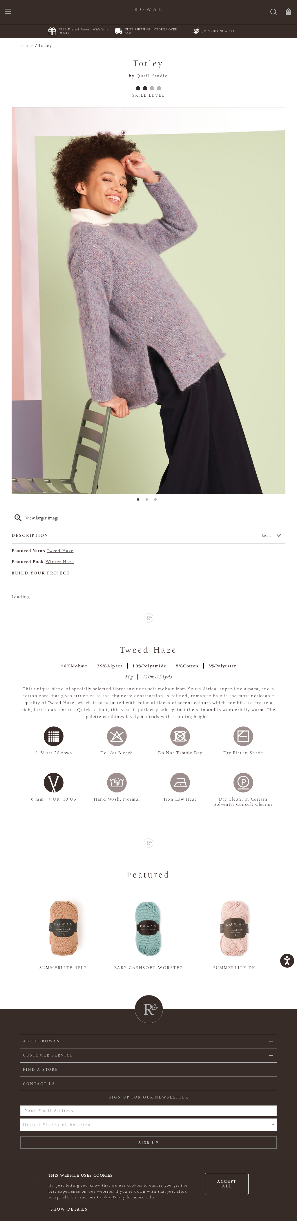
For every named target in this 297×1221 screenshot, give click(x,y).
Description (142, 535)
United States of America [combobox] (57, 1124)
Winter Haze (60, 561)
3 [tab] (157, 501)
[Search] (274, 13)
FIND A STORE (40, 1070)
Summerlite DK (234, 967)
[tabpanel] (148, 300)
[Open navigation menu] (8, 12)
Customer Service (48, 1055)
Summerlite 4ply (63, 967)
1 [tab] (140, 501)
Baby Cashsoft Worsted (148, 967)
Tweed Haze (60, 550)
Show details (69, 1209)
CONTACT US (39, 1084)
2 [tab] (148, 501)
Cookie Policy (111, 1197)
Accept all (226, 1184)
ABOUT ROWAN (41, 1041)
